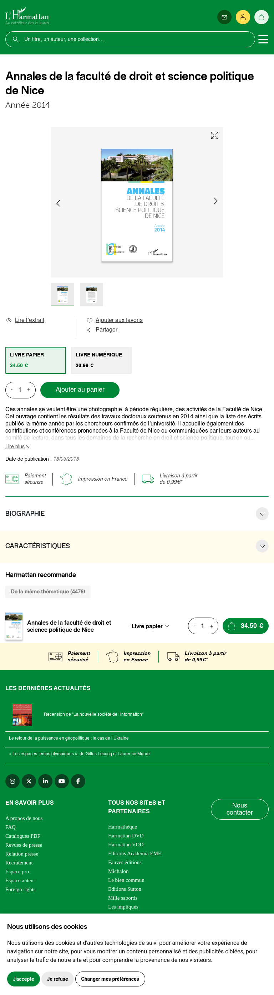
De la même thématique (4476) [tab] (48, 591)
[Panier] (261, 17)
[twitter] (29, 781)
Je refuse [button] (57, 979)
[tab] (35, 360)
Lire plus (15, 446)
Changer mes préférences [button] (110, 979)
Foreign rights (20, 889)
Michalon (118, 871)
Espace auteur (20, 880)
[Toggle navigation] (263, 39)
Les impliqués (123, 907)
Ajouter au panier (80, 390)
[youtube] (62, 781)
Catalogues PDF (22, 836)
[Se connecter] (243, 17)
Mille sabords (122, 898)
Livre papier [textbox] (147, 626)
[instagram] (12, 781)
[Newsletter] (224, 17)
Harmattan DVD (126, 835)
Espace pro (17, 871)
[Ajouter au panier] (246, 626)
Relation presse (21, 854)
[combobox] (153, 626)
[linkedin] (45, 781)
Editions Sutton (124, 889)
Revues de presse (23, 845)
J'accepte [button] (23, 979)
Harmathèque (122, 827)
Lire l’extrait (24, 320)
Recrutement (19, 863)
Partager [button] (101, 330)
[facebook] (78, 781)
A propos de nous (24, 818)
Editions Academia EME (134, 853)
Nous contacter (240, 809)
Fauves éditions (125, 862)
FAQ (10, 827)
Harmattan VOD (125, 844)
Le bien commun (126, 880)
